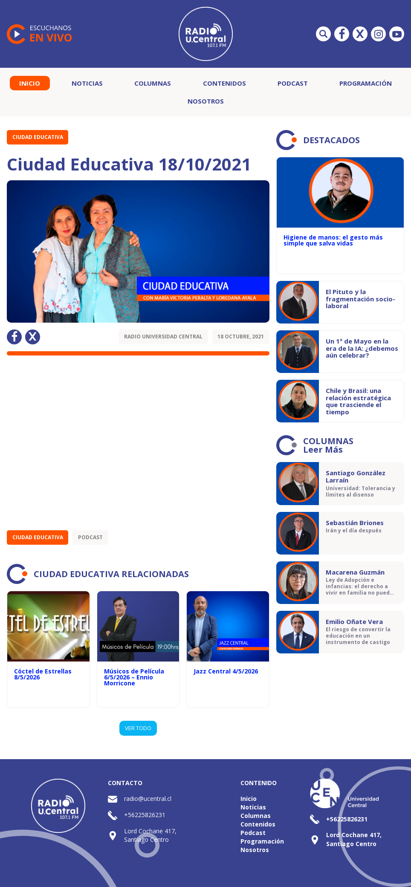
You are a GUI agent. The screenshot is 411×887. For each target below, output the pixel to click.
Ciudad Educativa (37, 137)
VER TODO (138, 728)
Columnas (152, 83)
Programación (365, 83)
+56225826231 (144, 815)
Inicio (29, 83)
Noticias (87, 83)
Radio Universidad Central (163, 336)
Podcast (293, 83)
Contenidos (224, 83)
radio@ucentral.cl (147, 799)
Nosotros (206, 101)
